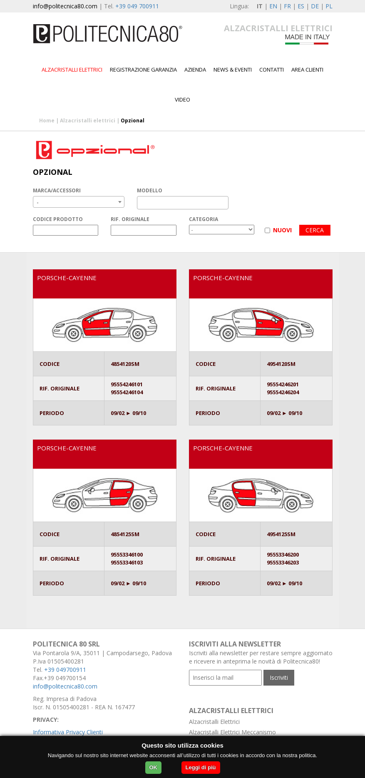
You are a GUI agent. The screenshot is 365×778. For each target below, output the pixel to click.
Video (182, 99)
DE (315, 6)
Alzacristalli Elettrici (214, 722)
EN (273, 6)
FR (287, 6)
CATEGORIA (203, 219)
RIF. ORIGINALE (130, 219)
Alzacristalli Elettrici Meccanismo (232, 732)
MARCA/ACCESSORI (57, 190)
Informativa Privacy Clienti (68, 732)
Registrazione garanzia (143, 69)
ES (301, 6)
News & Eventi (233, 69)
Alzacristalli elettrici (72, 69)
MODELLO (149, 190)
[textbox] (141, 203)
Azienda (195, 69)
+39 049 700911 (137, 6)
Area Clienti (307, 69)
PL (329, 6)
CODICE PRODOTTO (58, 219)
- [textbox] (38, 202)
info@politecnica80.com (65, 6)
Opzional (132, 120)
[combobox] (78, 202)
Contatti (271, 69)
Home (47, 120)
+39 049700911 (65, 670)
